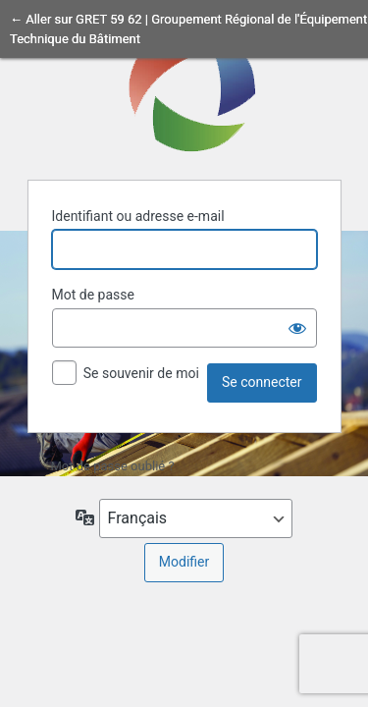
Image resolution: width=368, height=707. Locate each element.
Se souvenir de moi (141, 373)
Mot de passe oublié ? (113, 466)
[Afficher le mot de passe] (297, 328)
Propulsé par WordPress (184, 87)
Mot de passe (93, 294)
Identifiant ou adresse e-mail (138, 216)
